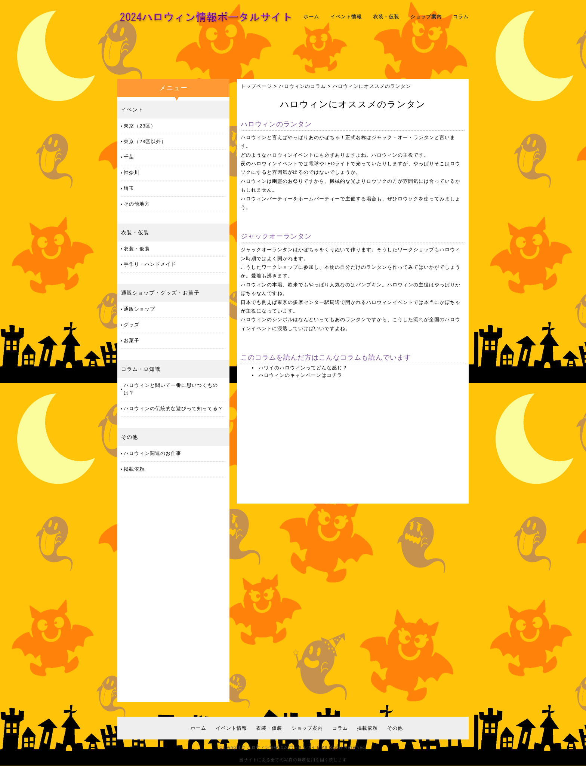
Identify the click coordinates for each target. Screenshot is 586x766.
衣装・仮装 (386, 16)
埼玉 (129, 188)
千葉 (129, 157)
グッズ (168, 293)
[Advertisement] (293, 54)
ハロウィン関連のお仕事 (152, 453)
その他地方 (137, 204)
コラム (461, 16)
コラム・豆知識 (140, 369)
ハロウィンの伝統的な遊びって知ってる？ (173, 408)
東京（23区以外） (145, 141)
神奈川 (131, 172)
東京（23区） (140, 126)
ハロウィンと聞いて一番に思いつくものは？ (171, 389)
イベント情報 (346, 16)
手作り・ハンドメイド (150, 264)
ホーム (311, 16)
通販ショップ (138, 293)
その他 (129, 437)
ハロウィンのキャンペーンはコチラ (300, 375)
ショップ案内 (426, 16)
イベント (132, 110)
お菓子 (191, 293)
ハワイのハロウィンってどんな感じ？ (303, 367)
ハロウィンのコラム (302, 86)
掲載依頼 (134, 469)
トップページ (256, 86)
